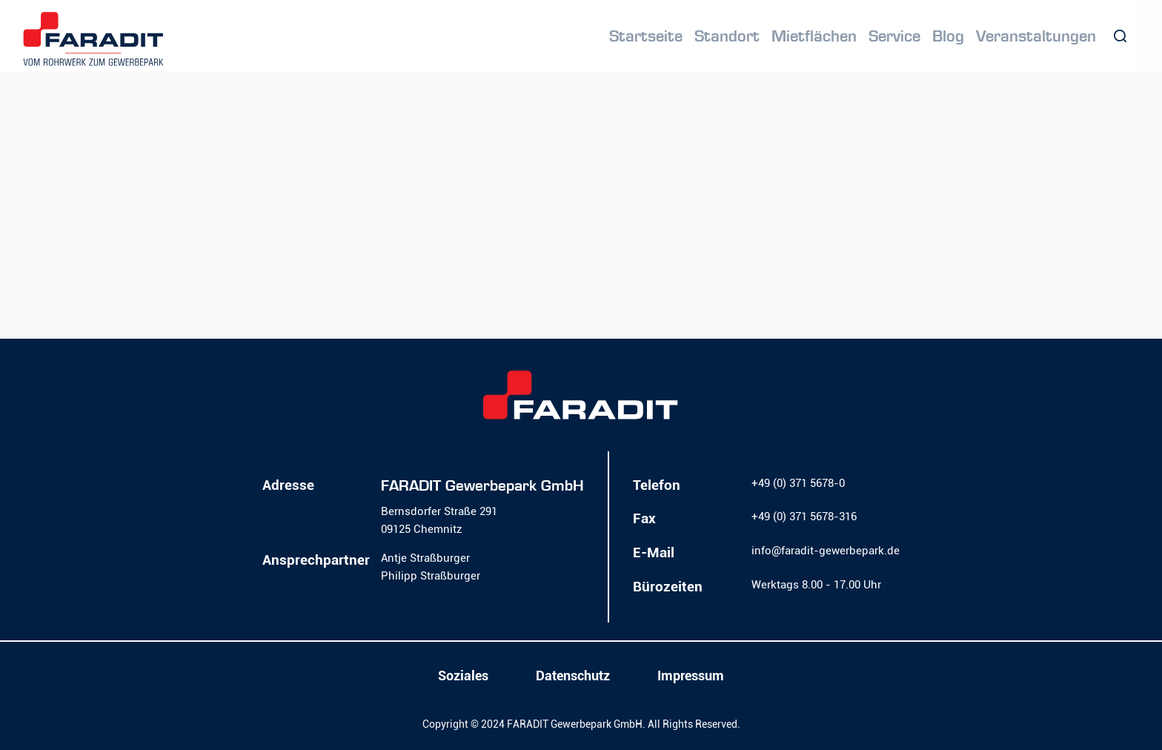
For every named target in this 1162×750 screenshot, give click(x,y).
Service (894, 36)
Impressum (690, 675)
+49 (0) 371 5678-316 (804, 516)
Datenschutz (573, 675)
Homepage (583, 280)
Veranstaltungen (1036, 36)
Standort (727, 36)
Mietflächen (814, 36)
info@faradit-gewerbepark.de (825, 550)
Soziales (463, 675)
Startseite (646, 36)
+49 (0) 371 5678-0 (798, 483)
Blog (948, 36)
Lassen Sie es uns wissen (349, 260)
